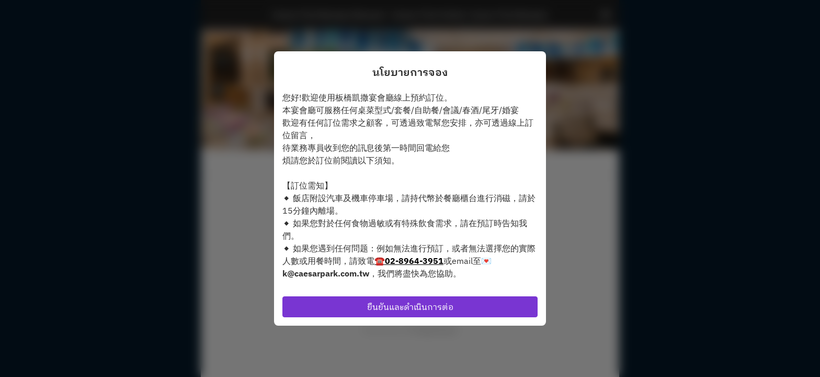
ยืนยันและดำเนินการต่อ (410, 307)
